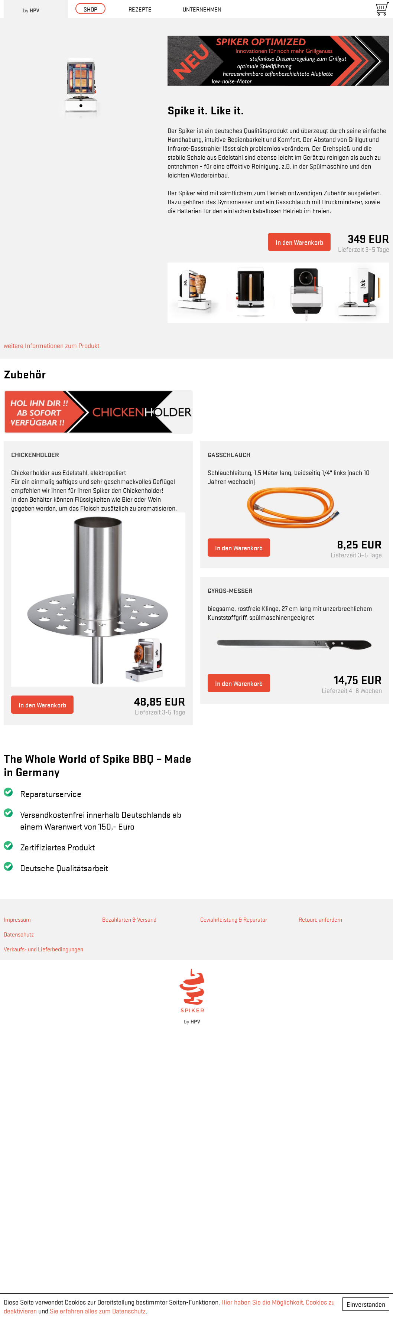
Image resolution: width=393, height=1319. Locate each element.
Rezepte (140, 9)
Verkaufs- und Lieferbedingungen (43, 1216)
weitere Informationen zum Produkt (51, 345)
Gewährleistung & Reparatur (233, 1187)
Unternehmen (202, 9)
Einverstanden (366, 1304)
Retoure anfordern (320, 1187)
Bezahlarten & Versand (129, 1187)
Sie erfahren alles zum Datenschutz (98, 1310)
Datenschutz (19, 1202)
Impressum (17, 1187)
